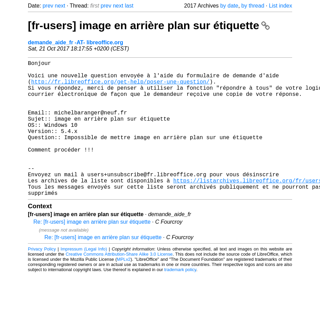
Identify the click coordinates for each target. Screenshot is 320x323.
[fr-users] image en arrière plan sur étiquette (149, 25)
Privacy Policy (42, 279)
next (60, 6)
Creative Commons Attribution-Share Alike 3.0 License (119, 284)
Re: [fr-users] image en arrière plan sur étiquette (92, 252)
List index (280, 6)
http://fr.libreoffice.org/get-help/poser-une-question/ (120, 87)
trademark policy (180, 299)
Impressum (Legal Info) (84, 279)
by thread (252, 6)
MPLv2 (124, 289)
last (129, 6)
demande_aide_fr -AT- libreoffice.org (75, 42)
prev (48, 6)
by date (229, 6)
